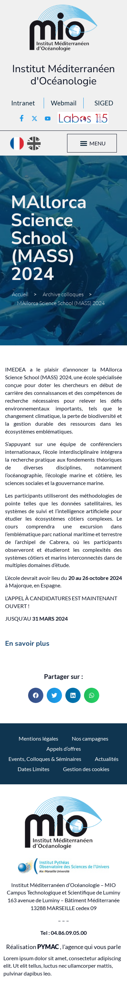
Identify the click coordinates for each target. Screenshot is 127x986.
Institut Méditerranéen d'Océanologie (63, 75)
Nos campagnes (90, 738)
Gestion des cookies (86, 769)
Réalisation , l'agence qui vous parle (63, 946)
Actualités (107, 759)
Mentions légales (38, 738)
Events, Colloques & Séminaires (44, 759)
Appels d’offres (63, 748)
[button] (83, 143)
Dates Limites (33, 769)
